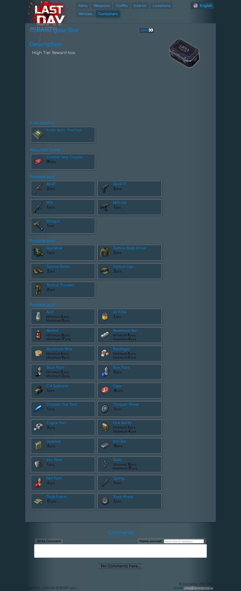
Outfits (122, 6)
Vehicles (85, 14)
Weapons (102, 6)
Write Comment (49, 541)
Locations (161, 6)
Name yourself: (151, 541)
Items (83, 6)
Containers (108, 14)
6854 (146, 30)
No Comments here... (120, 566)
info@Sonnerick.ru (198, 588)
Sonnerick (190, 584)
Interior (140, 6)
